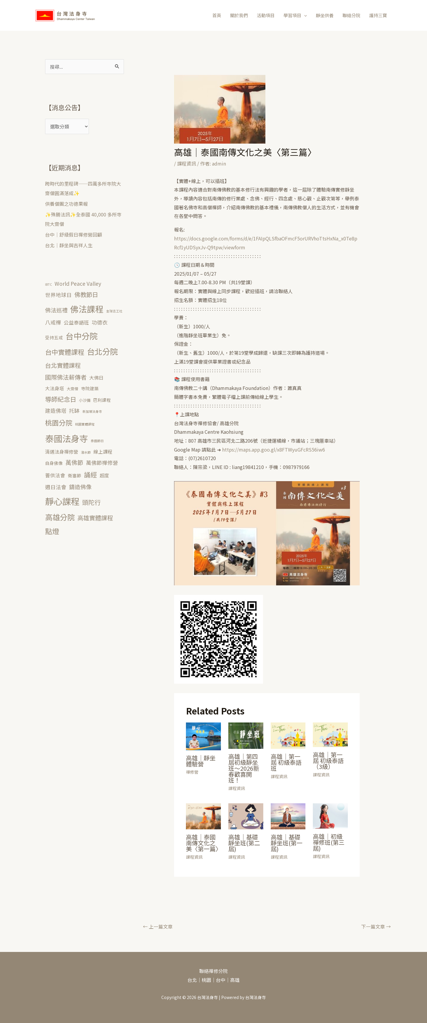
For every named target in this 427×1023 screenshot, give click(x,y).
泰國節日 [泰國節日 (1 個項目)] (97, 441)
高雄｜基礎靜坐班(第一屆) (286, 843)
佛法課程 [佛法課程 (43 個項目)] (86, 309)
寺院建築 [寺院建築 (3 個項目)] (90, 388)
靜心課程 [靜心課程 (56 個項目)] (62, 501)
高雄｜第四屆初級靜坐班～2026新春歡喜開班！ (243, 768)
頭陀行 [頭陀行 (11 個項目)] (91, 502)
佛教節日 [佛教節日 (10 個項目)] (86, 294)
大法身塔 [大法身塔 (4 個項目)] (54, 388)
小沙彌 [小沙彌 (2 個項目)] (84, 400)
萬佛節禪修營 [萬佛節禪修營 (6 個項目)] (102, 462)
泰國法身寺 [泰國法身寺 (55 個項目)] (66, 438)
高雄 (235, 979)
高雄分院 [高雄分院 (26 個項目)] (60, 517)
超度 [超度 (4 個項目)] (104, 475)
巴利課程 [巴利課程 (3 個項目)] (102, 400)
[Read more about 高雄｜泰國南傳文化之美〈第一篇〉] (203, 815)
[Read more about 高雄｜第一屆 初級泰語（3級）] (330, 734)
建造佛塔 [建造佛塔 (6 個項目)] (55, 410)
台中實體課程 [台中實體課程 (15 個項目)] (64, 351)
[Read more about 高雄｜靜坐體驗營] (203, 735)
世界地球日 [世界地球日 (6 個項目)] (58, 294)
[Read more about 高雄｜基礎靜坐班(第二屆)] (245, 815)
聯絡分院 (351, 15)
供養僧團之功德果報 (66, 203)
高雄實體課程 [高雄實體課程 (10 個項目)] (95, 517)
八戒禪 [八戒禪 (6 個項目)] (53, 322)
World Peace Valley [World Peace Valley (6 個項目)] (78, 283)
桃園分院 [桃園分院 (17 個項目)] (58, 422)
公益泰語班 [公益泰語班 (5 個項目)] (76, 322)
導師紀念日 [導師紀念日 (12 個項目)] (60, 399)
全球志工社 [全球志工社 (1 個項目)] (114, 311)
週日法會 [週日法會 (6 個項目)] (55, 487)
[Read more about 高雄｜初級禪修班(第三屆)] (330, 815)
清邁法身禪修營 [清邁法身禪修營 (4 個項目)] (61, 451)
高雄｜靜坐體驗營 (201, 761)
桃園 (206, 979)
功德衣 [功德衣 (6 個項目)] (100, 322)
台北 (192, 979)
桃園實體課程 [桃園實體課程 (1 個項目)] (85, 424)
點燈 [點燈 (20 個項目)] (52, 531)
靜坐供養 (325, 15)
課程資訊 (186, 163)
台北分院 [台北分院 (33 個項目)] (102, 351)
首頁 (216, 15)
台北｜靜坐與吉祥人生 (69, 245)
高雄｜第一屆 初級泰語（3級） (328, 760)
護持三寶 (378, 15)
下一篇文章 (376, 926)
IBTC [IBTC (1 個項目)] (48, 284)
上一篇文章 (158, 926)
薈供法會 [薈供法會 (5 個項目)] (55, 475)
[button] (304, 15)
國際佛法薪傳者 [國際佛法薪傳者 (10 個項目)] (66, 377)
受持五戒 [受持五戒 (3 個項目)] (54, 337)
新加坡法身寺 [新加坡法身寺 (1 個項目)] (92, 411)
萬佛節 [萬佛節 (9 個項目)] (74, 462)
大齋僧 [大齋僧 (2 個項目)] (72, 388)
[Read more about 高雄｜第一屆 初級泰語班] (288, 734)
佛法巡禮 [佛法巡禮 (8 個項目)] (56, 310)
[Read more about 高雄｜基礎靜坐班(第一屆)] (288, 815)
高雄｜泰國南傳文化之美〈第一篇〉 (204, 843)
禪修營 (192, 772)
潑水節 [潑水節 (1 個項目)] (86, 452)
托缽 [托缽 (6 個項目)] (74, 410)
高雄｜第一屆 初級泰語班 (286, 762)
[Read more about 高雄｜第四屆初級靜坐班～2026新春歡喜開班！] (245, 734)
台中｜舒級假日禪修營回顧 (73, 234)
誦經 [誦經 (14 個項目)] (90, 474)
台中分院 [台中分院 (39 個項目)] (82, 336)
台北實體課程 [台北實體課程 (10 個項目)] (63, 365)
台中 (220, 979)
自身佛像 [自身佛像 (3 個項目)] (54, 463)
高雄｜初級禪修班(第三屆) (329, 842)
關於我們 (239, 15)
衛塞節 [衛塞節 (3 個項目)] (74, 475)
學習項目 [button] (295, 15)
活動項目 (266, 15)
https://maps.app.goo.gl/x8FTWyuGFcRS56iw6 (273, 449)
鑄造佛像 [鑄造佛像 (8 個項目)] (80, 487)
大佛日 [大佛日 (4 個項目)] (96, 377)
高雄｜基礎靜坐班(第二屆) (244, 843)
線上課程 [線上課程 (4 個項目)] (102, 451)
